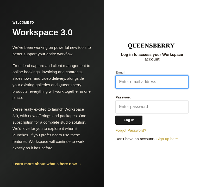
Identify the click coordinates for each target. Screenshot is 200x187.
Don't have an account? (146, 139)
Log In (129, 120)
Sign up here (167, 139)
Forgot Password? (130, 130)
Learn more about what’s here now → (47, 164)
